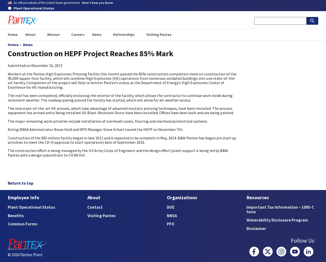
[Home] (23, 20)
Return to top (20, 183)
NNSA (172, 215)
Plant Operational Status (31, 207)
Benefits (16, 215)
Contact (95, 207)
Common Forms (22, 224)
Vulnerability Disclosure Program (277, 220)
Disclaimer (256, 228)
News (28, 44)
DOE (170, 207)
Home (13, 44)
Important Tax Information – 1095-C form (280, 209)
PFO (170, 224)
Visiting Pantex (101, 215)
